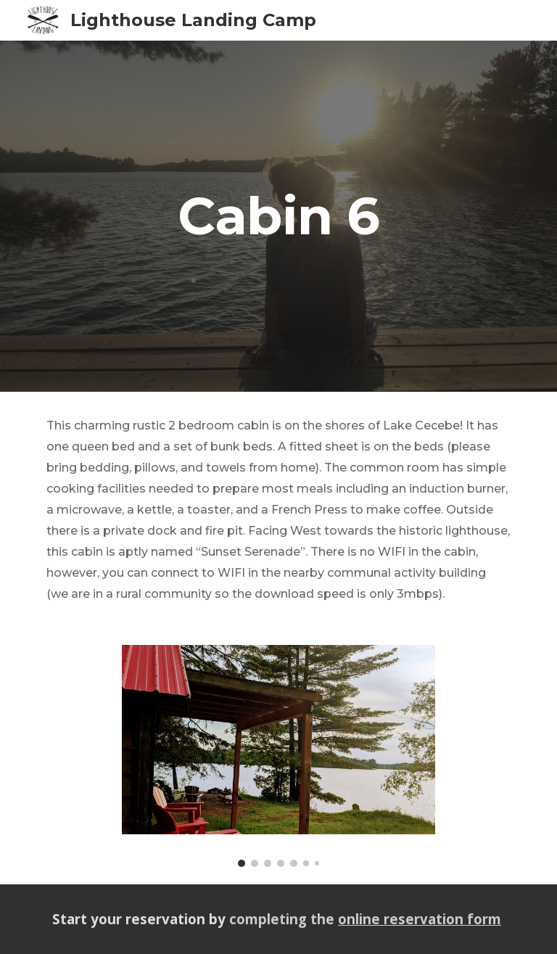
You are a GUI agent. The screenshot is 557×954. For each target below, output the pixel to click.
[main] (278, 216)
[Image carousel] (278, 756)
